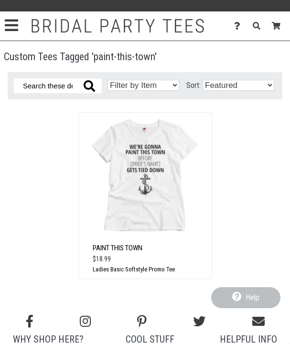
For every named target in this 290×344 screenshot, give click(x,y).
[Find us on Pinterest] (142, 321)
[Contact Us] (239, 26)
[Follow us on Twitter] (199, 321)
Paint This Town (117, 248)
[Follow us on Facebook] (29, 321)
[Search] (259, 26)
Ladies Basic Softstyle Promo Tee (134, 269)
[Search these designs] (58, 85)
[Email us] (258, 321)
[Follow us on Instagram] (85, 321)
